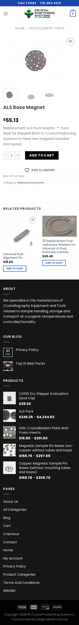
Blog (6, 517)
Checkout (11, 534)
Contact (10, 542)
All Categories (14, 509)
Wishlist (9, 590)
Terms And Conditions (21, 582)
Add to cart (41, 155)
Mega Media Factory (52, 619)
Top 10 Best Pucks (30, 363)
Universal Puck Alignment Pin (13, 256)
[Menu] (5, 13)
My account (13, 558)
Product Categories (19, 574)
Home (20, 28)
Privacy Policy (27, 350)
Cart (7, 525)
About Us (10, 501)
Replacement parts (46, 28)
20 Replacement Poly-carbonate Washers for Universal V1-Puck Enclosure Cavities (59, 246)
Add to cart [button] (14, 268)
